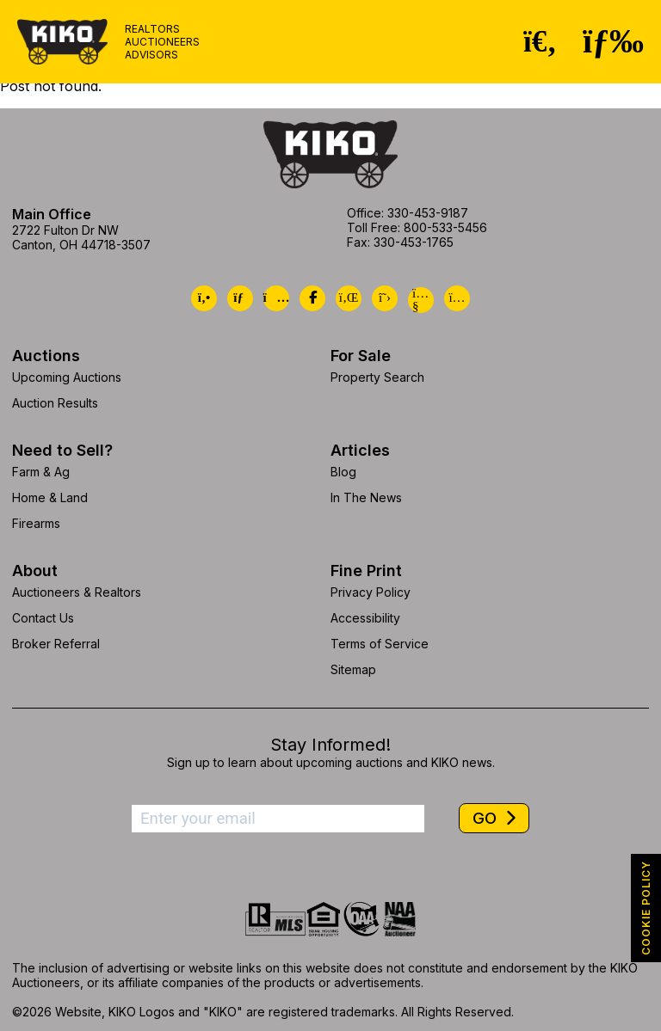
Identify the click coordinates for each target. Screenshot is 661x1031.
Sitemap (353, 669)
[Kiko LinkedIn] (348, 298)
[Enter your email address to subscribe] (278, 818)
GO (487, 818)
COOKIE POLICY (645, 908)
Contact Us (43, 618)
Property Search (377, 377)
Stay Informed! (330, 744)
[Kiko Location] (276, 298)
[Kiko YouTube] (421, 300)
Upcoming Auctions (66, 377)
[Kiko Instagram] (457, 298)
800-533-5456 (445, 227)
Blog (343, 471)
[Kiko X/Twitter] (385, 298)
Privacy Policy (370, 592)
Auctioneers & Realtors (76, 592)
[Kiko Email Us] (240, 298)
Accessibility (365, 618)
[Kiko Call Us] (204, 298)
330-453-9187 (427, 213)
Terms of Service (379, 643)
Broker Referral (56, 643)
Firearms (36, 523)
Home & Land (50, 497)
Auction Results (55, 403)
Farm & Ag (41, 471)
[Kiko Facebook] (312, 298)
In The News (366, 497)
